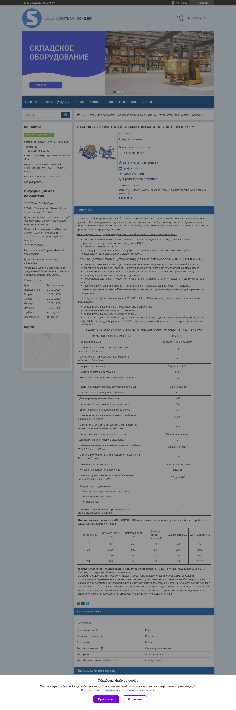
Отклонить (135, 699)
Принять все (106, 699)
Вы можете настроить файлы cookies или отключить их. (116, 690)
